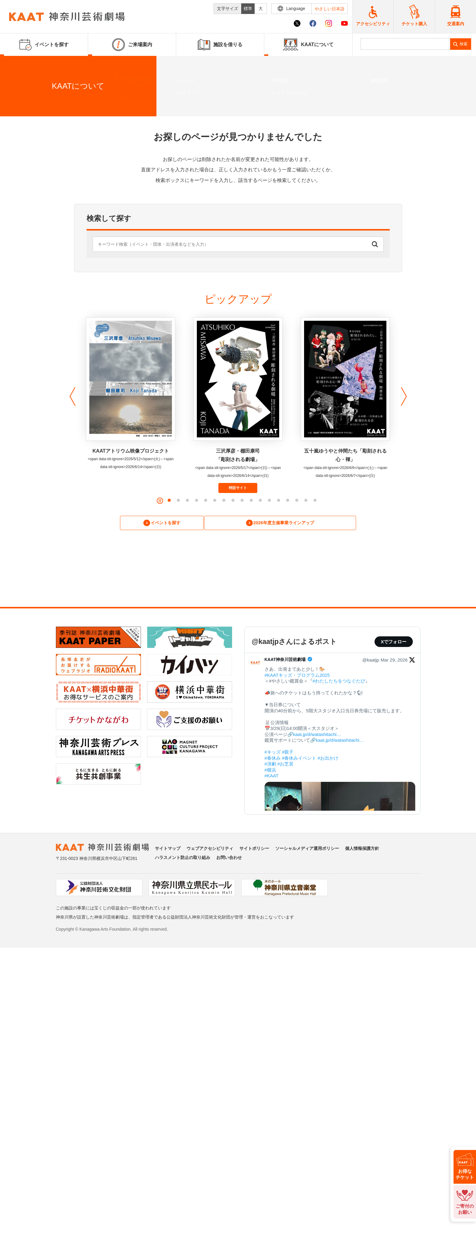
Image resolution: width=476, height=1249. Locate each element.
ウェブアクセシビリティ (210, 849)
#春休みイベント (299, 758)
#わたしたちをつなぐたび (339, 682)
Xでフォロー (393, 642)
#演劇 (270, 765)
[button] (71, 396)
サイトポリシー (254, 849)
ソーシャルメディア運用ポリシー (307, 849)
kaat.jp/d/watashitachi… (317, 735)
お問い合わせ (229, 858)
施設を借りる (220, 44)
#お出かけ (328, 758)
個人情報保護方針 (362, 849)
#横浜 (270, 770)
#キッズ (273, 753)
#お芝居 (285, 765)
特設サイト (238, 488)
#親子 (287, 753)
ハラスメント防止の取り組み (182, 858)
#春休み (273, 758)
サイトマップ (167, 849)
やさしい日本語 (329, 8)
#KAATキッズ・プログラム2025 (297, 676)
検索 (463, 44)
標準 (248, 8)
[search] (405, 44)
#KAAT (272, 776)
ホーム (14, 106)
